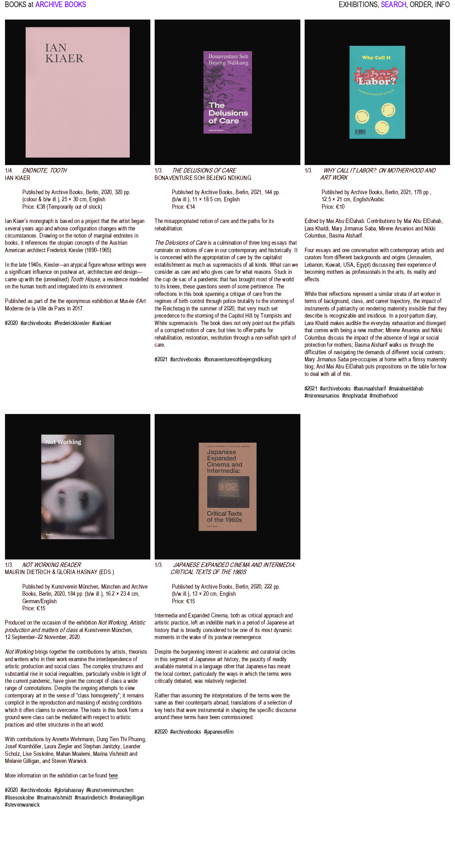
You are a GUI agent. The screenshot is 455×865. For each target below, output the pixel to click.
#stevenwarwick (22, 804)
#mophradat (355, 395)
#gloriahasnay (69, 790)
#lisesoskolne (19, 797)
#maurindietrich (91, 797)
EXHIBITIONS (358, 9)
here (113, 775)
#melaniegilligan (127, 797)
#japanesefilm (219, 731)
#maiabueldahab (406, 388)
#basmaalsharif (370, 388)
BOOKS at (19, 9)
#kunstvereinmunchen (109, 790)
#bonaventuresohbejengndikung (237, 359)
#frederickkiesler (72, 323)
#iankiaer (101, 323)
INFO (442, 9)
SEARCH (393, 9)
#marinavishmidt (54, 797)
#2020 (11, 323)
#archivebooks (36, 323)
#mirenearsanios (322, 395)
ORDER (421, 9)
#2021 (161, 359)
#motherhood (383, 395)
